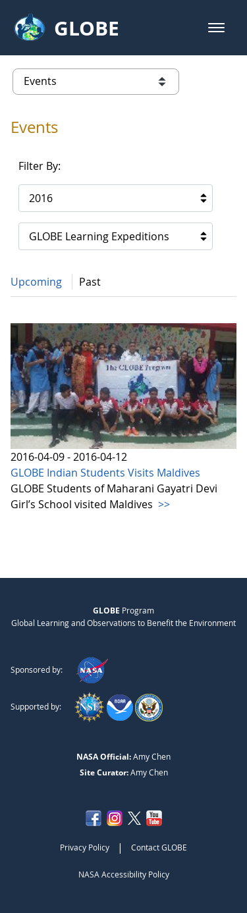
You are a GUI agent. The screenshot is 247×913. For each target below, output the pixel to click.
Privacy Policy (84, 847)
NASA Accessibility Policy (123, 874)
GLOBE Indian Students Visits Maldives (105, 472)
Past (90, 281)
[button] (216, 27)
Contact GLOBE (159, 847)
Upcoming (36, 281)
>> (162, 504)
